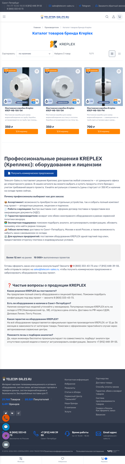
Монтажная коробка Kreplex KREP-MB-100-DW (60, 109)
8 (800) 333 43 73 (15, 9)
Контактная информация (77, 380)
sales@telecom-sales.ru (61, 6)
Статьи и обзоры (73, 392)
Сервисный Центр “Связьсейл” (73, 398)
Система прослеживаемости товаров (105, 401)
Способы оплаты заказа (107, 387)
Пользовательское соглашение (90, 451)
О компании (70, 407)
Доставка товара (104, 383)
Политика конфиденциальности (58, 451)
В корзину (21, 131)
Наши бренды (71, 403)
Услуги (68, 412)
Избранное (70, 384)
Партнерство (102, 378)
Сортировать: (8, 53)
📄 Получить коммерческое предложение (31, 173)
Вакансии (100, 415)
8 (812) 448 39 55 (34, 6)
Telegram (85, 6)
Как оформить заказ (105, 410)
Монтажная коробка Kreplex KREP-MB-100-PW (101, 109)
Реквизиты (70, 388)
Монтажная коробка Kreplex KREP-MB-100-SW (19, 109)
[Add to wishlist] (37, 71)
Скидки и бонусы (104, 408)
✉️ (6, 445)
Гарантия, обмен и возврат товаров (109, 392)
